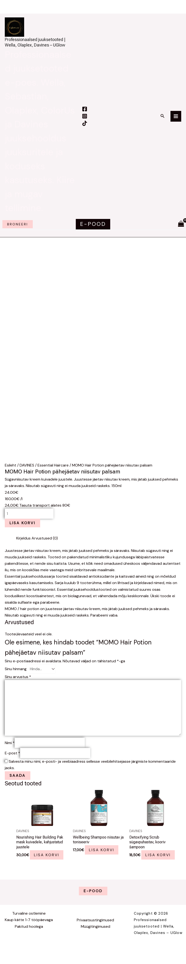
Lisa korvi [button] (47, 861)
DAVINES (27, 472)
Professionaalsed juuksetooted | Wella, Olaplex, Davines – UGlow (40, 44)
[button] (162, 119)
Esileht (10, 472)
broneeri (17, 231)
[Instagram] (84, 119)
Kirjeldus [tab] (23, 546)
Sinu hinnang (16, 676)
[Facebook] (84, 112)
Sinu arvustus (18, 683)
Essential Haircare (53, 472)
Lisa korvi (22, 530)
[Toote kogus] (29, 521)
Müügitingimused (95, 933)
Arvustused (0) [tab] (45, 546)
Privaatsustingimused (95, 926)
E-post (12, 759)
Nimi (10, 749)
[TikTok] (84, 126)
